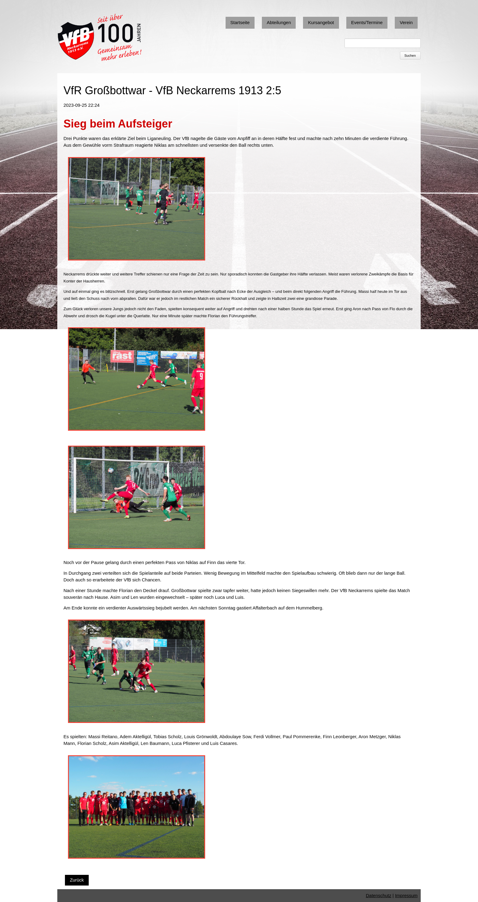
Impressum (406, 895)
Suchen (410, 55)
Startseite (240, 22)
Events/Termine (367, 22)
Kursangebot (321, 22)
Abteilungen (279, 22)
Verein (406, 22)
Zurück (77, 879)
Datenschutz (378, 895)
